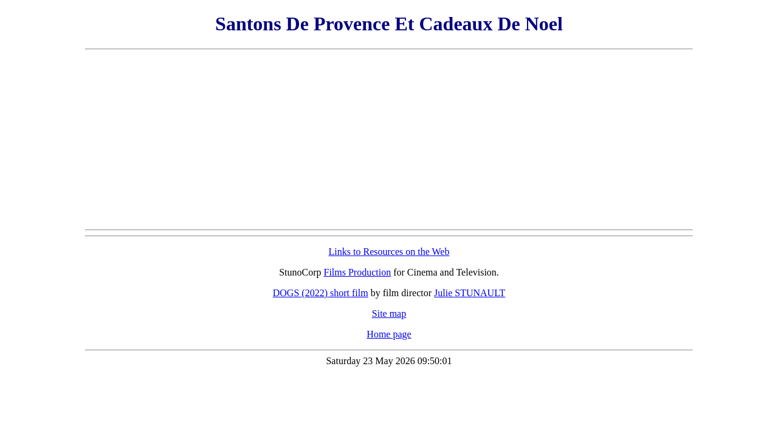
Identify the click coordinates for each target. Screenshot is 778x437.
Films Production (357, 272)
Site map (389, 313)
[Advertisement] (389, 140)
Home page (389, 334)
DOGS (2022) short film (320, 293)
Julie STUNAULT (469, 293)
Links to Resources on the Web (389, 251)
